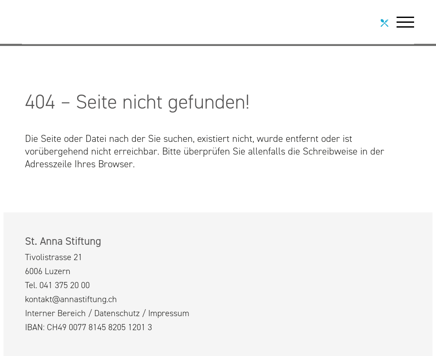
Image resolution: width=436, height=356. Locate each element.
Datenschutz (117, 313)
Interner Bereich (55, 313)
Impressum (168, 313)
